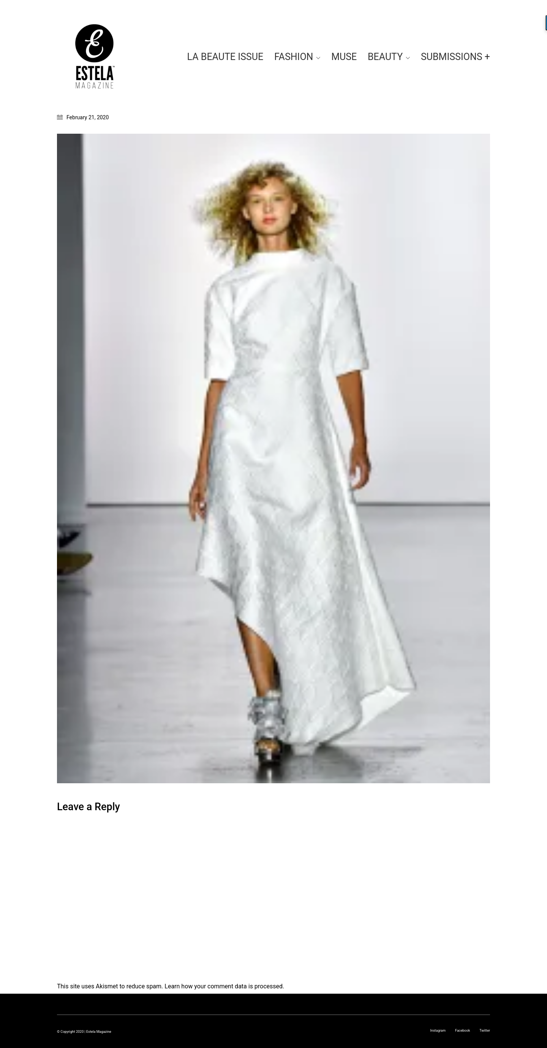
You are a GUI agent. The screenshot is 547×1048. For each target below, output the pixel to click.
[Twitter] (484, 1030)
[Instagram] (438, 1030)
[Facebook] (462, 1030)
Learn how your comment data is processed (223, 986)
